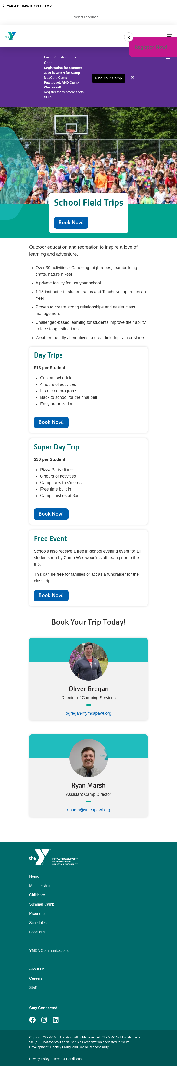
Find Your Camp (108, 78)
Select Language (86, 17)
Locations (37, 932)
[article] (88, 77)
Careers (36, 978)
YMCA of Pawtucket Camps (27, 6)
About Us (37, 969)
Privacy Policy (39, 1059)
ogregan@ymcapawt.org (88, 713)
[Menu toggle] (169, 35)
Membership (39, 886)
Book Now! (71, 222)
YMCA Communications (49, 951)
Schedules (38, 923)
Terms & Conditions (67, 1059)
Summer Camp (41, 904)
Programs (37, 913)
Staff (33, 988)
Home (34, 876)
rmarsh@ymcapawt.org (88, 810)
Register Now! (150, 47)
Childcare (37, 895)
